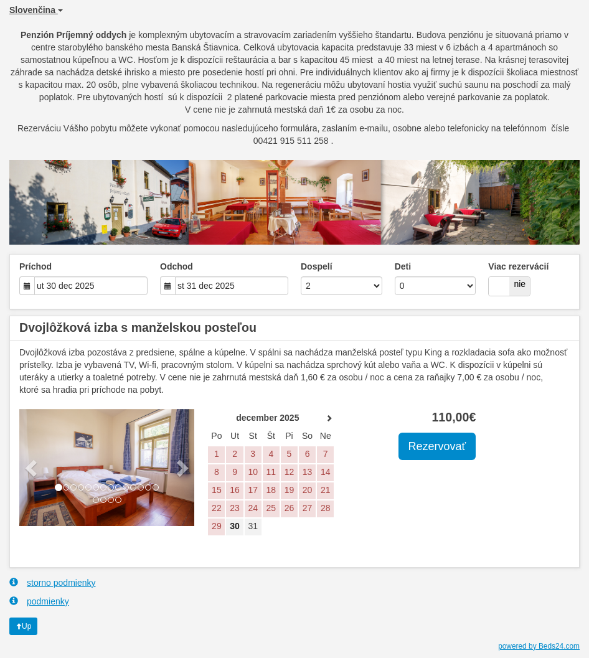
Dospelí (316, 266)
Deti (403, 266)
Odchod (176, 266)
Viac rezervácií (518, 266)
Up (23, 626)
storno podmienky (52, 582)
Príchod (35, 266)
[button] (32, 467)
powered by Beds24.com (539, 646)
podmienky (39, 601)
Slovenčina (36, 10)
